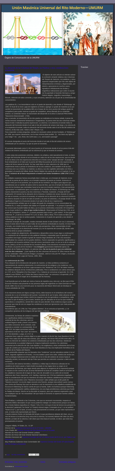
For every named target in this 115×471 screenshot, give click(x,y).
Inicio (42, 462)
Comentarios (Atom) (21, 466)
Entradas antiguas (67, 462)
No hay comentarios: (19, 454)
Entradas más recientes (16, 462)
